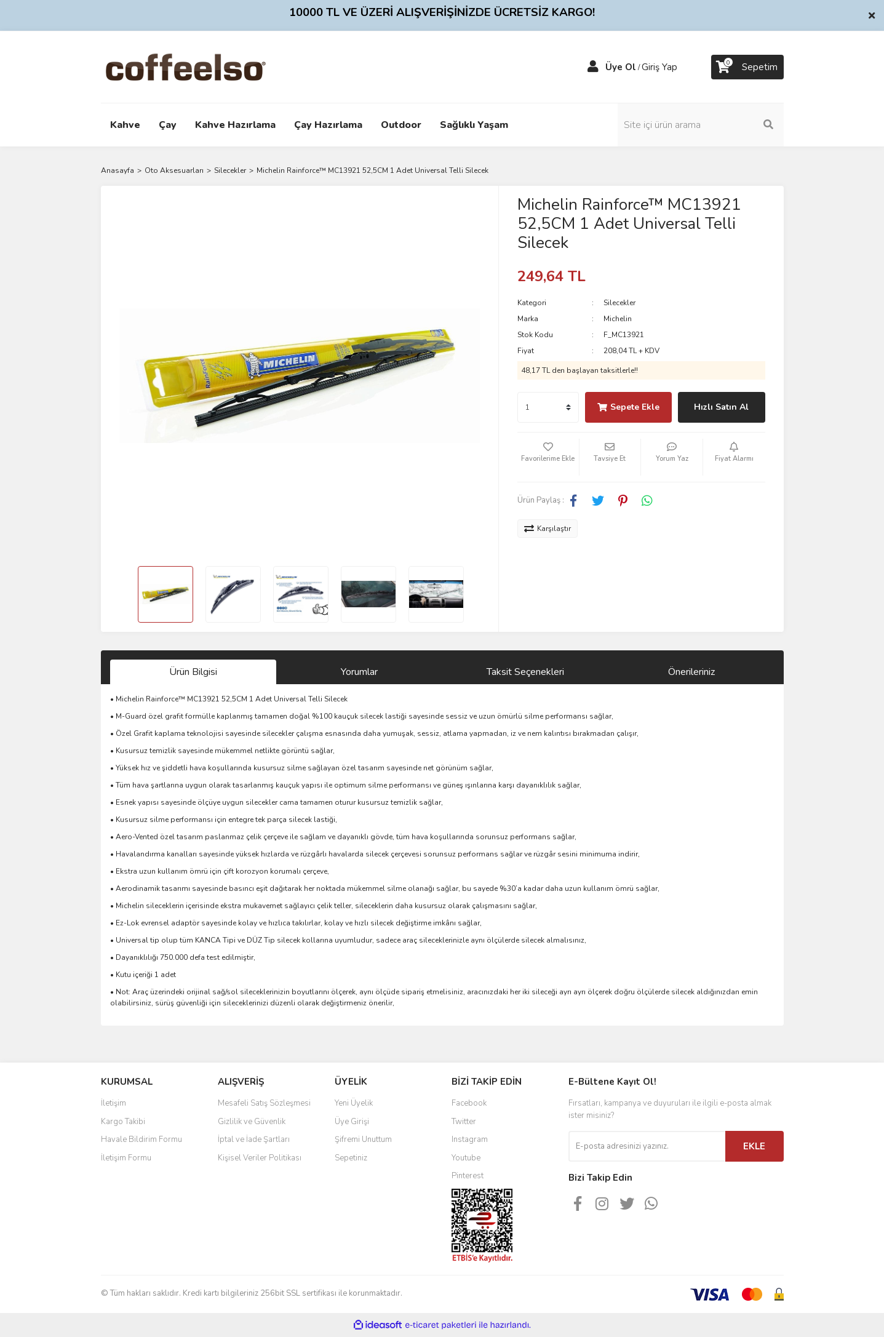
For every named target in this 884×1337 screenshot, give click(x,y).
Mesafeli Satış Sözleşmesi (264, 1103)
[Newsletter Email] (646, 1146)
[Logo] (205, 66)
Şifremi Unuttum (363, 1139)
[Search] (701, 124)
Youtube (466, 1157)
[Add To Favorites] (548, 457)
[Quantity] (548, 407)
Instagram (470, 1139)
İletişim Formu (126, 1157)
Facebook (469, 1103)
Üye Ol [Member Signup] (620, 67)
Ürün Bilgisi (193, 672)
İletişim (113, 1103)
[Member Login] (593, 67)
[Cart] (747, 67)
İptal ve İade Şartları (254, 1139)
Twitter (464, 1121)
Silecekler (619, 303)
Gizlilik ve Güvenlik (251, 1121)
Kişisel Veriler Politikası (259, 1157)
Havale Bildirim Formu (141, 1139)
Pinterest (468, 1175)
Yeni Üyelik (354, 1103)
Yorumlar (359, 672)
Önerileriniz (691, 672)
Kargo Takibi (123, 1121)
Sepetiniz (351, 1157)
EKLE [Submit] (754, 1146)
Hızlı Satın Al (721, 407)
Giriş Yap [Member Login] (659, 67)
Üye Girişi (352, 1121)
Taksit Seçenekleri (525, 672)
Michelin (617, 319)
